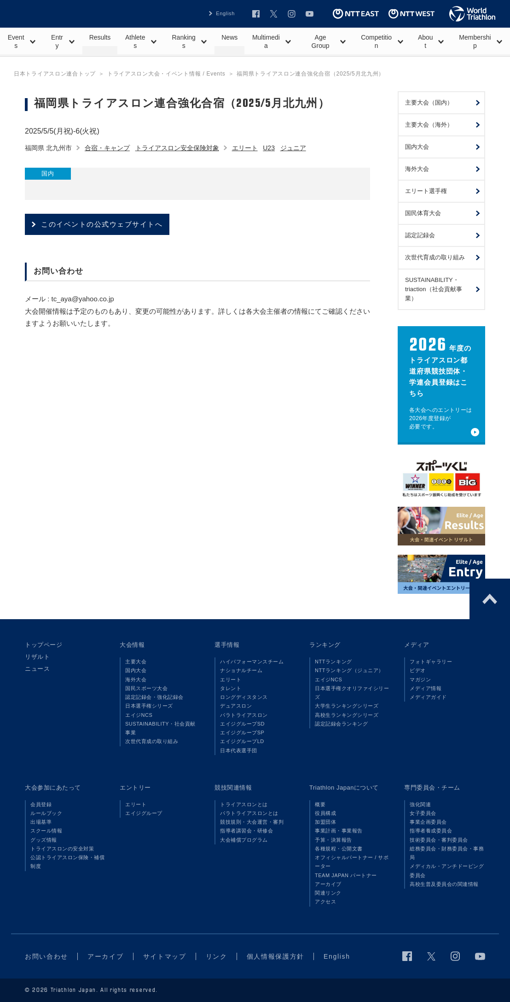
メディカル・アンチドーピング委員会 (447, 870)
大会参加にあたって (53, 787)
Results (100, 37)
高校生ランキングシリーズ (346, 715)
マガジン (420, 679)
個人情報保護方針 (275, 956)
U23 (269, 148)
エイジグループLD (242, 741)
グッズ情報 (43, 840)
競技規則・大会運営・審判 (252, 822)
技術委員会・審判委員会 (439, 840)
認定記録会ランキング (341, 724)
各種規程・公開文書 (339, 848)
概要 (320, 804)
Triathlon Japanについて (344, 787)
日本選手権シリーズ (149, 706)
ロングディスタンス (244, 697)
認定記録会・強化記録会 (154, 697)
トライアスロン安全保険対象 (177, 148)
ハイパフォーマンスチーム (252, 661)
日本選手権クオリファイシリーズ (352, 693)
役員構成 (325, 813)
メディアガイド (428, 697)
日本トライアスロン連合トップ (55, 73)
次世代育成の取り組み (151, 741)
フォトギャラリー (431, 661)
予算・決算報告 (333, 840)
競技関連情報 (233, 787)
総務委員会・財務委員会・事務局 (447, 853)
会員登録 (41, 804)
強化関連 (420, 804)
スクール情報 (46, 830)
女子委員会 (423, 813)
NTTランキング (333, 661)
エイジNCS (138, 715)
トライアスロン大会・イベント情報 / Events (166, 73)
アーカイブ (328, 884)
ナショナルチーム (241, 670)
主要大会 (135, 661)
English (225, 13)
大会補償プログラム (244, 840)
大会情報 (132, 644)
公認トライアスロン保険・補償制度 (67, 862)
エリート (245, 148)
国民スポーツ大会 (146, 688)
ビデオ (418, 670)
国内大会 (135, 670)
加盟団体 (325, 822)
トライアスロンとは (244, 804)
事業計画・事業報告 (339, 830)
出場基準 (41, 822)
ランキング (325, 644)
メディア (416, 644)
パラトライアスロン (244, 715)
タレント (230, 688)
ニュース (37, 668)
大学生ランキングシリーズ (346, 706)
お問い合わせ (46, 956)
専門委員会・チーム (432, 787)
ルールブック (46, 813)
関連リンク (328, 893)
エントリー (135, 787)
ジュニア (293, 148)
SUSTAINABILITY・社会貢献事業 (160, 728)
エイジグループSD (242, 724)
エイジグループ (143, 813)
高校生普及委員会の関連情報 (444, 884)
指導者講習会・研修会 (246, 830)
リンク (216, 956)
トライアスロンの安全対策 (62, 848)
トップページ (43, 644)
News (229, 37)
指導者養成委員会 (431, 830)
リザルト (37, 656)
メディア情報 (425, 688)
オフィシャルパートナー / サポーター (352, 862)
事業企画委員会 (428, 822)
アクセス (325, 901)
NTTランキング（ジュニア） (349, 670)
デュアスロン (236, 706)
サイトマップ (164, 956)
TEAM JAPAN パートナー (346, 875)
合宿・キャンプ (107, 148)
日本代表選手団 (238, 750)
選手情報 (226, 644)
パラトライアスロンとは (249, 813)
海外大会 (135, 679)
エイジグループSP (242, 732)
